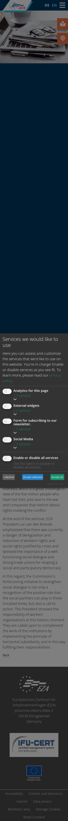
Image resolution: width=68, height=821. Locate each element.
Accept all (57, 477)
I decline (9, 477)
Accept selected (32, 477)
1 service (21, 395)
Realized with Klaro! (55, 483)
